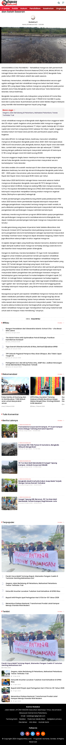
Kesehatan (48, 8)
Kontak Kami (44, 722)
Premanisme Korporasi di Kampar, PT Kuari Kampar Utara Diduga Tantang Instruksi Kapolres (40, 428)
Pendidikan (35, 8)
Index (61, 323)
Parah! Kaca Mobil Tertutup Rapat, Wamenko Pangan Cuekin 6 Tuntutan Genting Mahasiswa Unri (32, 577)
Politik (15, 8)
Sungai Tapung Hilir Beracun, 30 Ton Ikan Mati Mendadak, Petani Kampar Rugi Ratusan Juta (37, 500)
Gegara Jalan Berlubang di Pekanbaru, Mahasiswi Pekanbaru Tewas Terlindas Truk (30, 114)
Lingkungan (24, 425)
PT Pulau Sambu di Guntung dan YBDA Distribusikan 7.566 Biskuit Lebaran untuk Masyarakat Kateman (46, 400)
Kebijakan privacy (54, 719)
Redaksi (22, 719)
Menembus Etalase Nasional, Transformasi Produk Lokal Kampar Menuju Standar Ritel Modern (32, 604)
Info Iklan (33, 722)
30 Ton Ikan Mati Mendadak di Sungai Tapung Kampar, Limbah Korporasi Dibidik (37, 464)
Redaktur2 (33, 22)
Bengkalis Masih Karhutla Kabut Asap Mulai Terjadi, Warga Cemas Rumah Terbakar (40, 482)
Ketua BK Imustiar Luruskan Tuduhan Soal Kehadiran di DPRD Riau (33, 591)
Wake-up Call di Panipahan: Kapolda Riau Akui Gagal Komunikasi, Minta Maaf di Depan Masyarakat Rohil (15, 400)
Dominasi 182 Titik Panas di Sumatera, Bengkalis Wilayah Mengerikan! (38, 446)
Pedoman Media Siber (36, 719)
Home (6, 8)
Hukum (23, 8)
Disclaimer (23, 722)
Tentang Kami (11, 719)
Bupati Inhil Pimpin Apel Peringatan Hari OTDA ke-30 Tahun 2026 (32, 597)
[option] (17, 393)
